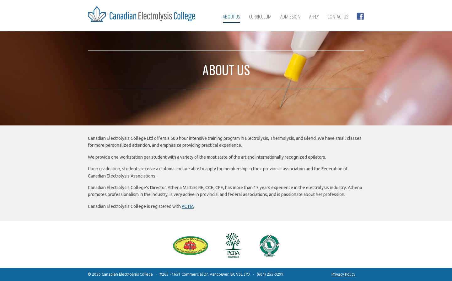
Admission (290, 16)
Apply (314, 16)
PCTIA (188, 206)
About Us (231, 17)
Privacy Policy (343, 274)
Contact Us (337, 16)
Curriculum (260, 16)
